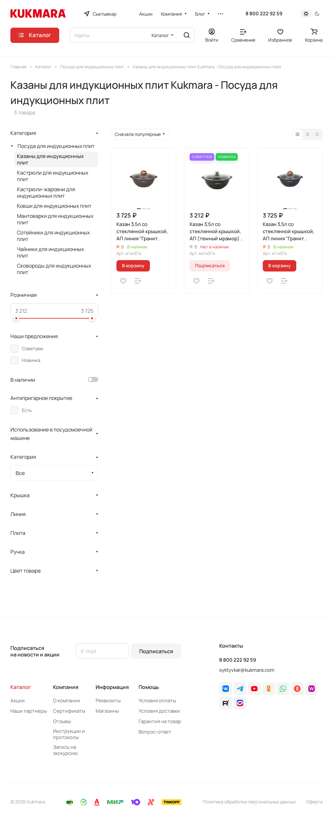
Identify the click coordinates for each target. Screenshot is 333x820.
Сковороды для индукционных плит (54, 269)
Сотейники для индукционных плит (53, 236)
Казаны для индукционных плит (50, 159)
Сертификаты (69, 711)
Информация (112, 687)
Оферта (314, 802)
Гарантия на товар (160, 721)
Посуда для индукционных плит (56, 146)
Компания (65, 687)
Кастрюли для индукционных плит (52, 176)
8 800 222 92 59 (264, 14)
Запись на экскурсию (65, 750)
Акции (17, 700)
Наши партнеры (28, 711)
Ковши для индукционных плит (54, 205)
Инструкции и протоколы (69, 734)
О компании (66, 700)
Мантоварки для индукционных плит (55, 219)
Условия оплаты (157, 700)
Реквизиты (108, 700)
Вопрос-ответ (155, 731)
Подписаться (156, 651)
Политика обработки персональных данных (249, 802)
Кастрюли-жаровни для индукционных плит (46, 192)
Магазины (107, 711)
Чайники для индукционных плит (50, 252)
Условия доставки (159, 711)
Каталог (20, 687)
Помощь (149, 687)
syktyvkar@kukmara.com (246, 670)
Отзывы (62, 721)
